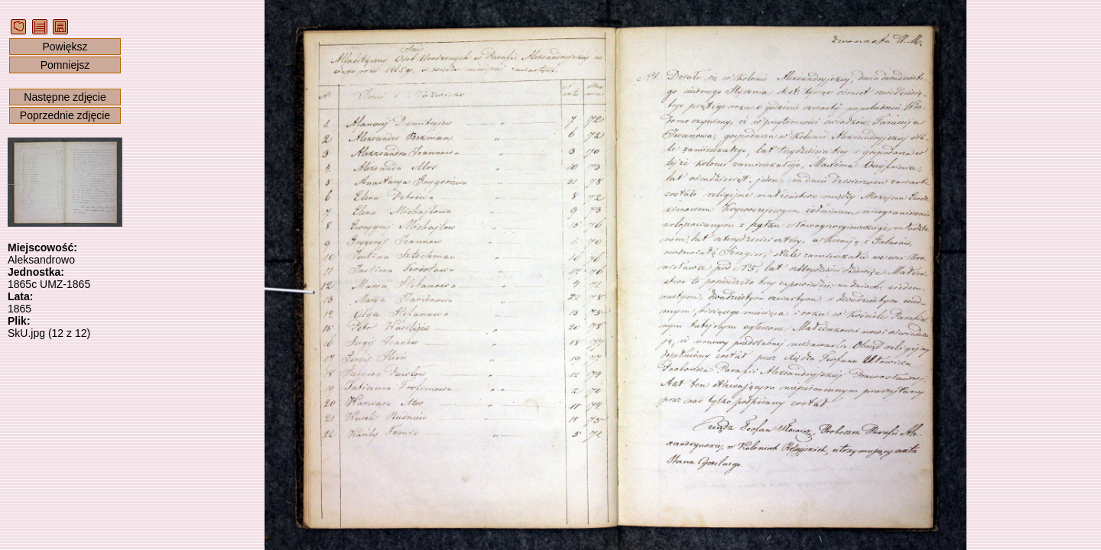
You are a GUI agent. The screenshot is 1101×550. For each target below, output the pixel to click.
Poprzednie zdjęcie (65, 115)
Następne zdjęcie (65, 97)
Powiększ (64, 46)
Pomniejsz (65, 65)
